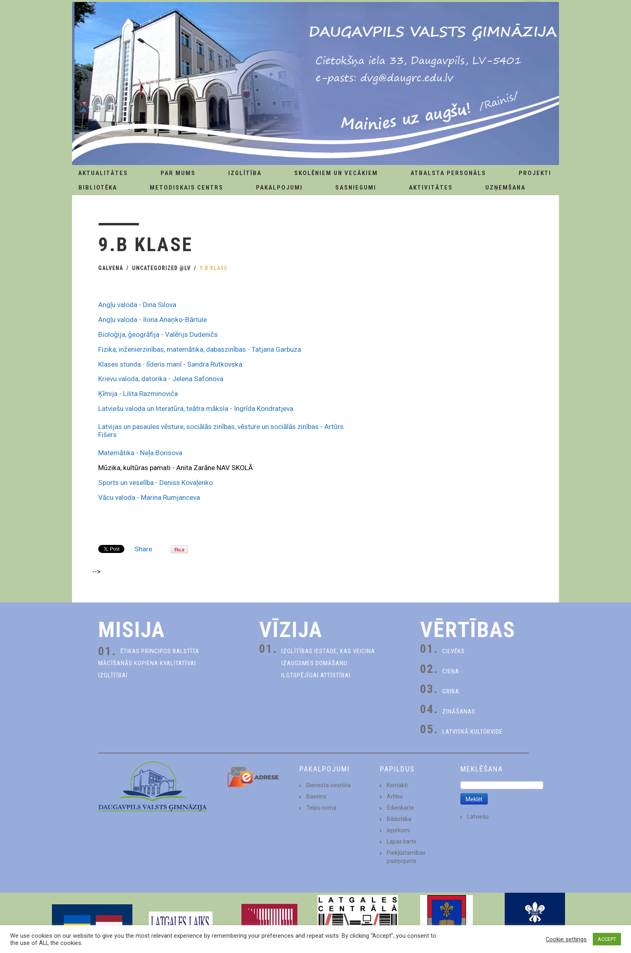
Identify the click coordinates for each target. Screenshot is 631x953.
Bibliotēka (97, 187)
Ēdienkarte (400, 807)
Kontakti (397, 785)
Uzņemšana (505, 187)
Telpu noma (321, 807)
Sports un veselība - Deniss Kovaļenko (155, 483)
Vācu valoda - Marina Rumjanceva (149, 497)
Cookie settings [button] (566, 939)
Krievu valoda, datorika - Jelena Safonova (160, 379)
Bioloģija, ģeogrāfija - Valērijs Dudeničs (158, 334)
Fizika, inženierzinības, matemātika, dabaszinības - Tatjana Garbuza (199, 349)
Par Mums (178, 173)
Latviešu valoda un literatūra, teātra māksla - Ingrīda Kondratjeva (195, 408)
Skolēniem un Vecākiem (336, 173)
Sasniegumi (355, 187)
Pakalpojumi (279, 187)
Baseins (316, 796)
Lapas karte (402, 841)
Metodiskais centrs (186, 187)
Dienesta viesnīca (328, 785)
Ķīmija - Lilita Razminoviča (138, 394)
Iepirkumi (398, 830)
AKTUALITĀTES (103, 173)
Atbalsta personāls (448, 173)
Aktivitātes (431, 187)
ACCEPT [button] (607, 939)
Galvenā (110, 268)
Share (143, 549)
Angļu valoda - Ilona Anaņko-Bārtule (152, 320)
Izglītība (245, 173)
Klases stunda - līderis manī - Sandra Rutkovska (170, 364)
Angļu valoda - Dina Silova (137, 305)
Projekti (535, 173)
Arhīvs (395, 796)
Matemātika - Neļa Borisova (140, 453)
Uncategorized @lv (161, 268)
